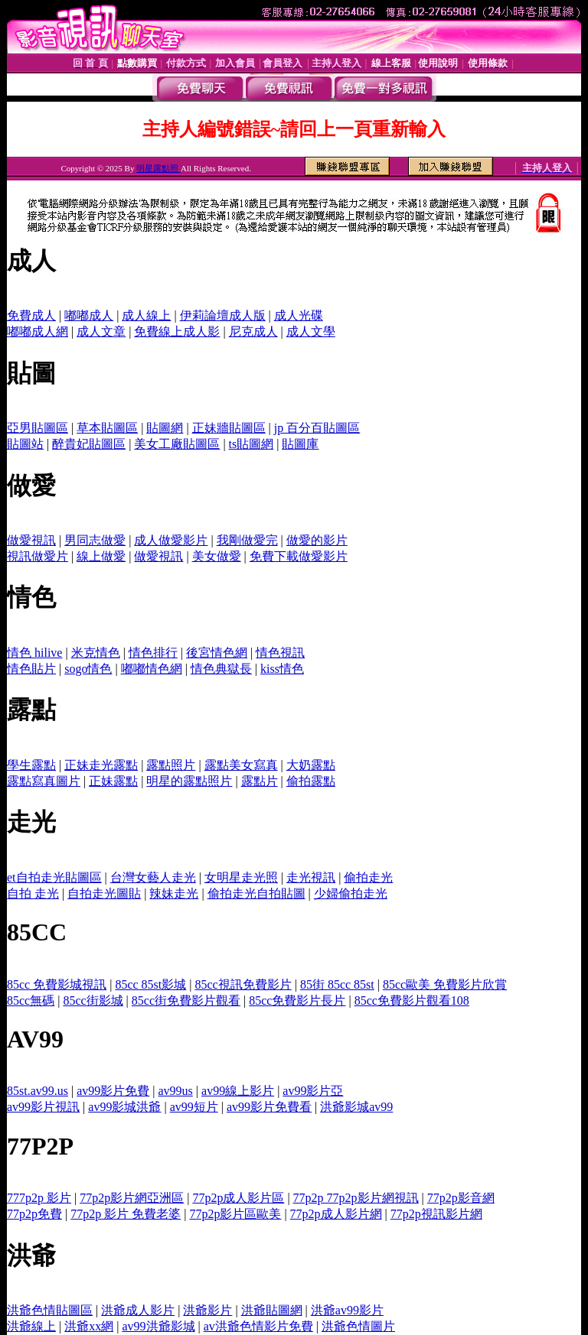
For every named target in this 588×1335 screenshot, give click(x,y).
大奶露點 (310, 764)
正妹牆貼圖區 (229, 427)
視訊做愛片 (37, 556)
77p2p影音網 (461, 1197)
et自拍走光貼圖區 (54, 877)
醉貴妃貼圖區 (89, 443)
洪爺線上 (31, 1326)
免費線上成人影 (177, 331)
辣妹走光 (173, 893)
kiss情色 (282, 668)
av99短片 (194, 1106)
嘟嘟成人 (88, 315)
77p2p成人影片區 (238, 1197)
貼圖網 (164, 427)
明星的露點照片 (189, 781)
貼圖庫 (300, 443)
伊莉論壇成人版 (223, 315)
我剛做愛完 (247, 540)
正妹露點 (113, 781)
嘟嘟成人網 (37, 331)
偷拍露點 (310, 781)
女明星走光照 (241, 877)
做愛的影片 (317, 540)
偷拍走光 (368, 877)
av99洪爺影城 (158, 1326)
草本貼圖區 (107, 427)
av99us (175, 1090)
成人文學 (310, 331)
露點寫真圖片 (43, 781)
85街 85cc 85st (337, 984)
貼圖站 (25, 443)
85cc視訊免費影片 (242, 984)
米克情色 (95, 652)
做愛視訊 (31, 540)
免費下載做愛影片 (299, 556)
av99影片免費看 (269, 1106)
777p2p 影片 (39, 1197)
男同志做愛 (95, 540)
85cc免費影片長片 (297, 1000)
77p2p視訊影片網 (436, 1213)
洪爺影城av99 (356, 1106)
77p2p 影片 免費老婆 (125, 1213)
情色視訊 (280, 652)
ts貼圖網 (251, 443)
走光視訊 (310, 877)
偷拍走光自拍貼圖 (256, 893)
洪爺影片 (207, 1310)
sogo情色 (88, 668)
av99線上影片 (237, 1090)
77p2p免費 (34, 1213)
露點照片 (170, 764)
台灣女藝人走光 (153, 877)
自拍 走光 (33, 893)
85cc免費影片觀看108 (411, 1000)
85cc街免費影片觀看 (186, 1000)
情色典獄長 (221, 668)
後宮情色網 (216, 652)
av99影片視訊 (43, 1106)
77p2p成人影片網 (336, 1213)
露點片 (259, 781)
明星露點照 (158, 168)
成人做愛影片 (170, 540)
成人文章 (101, 331)
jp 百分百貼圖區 (317, 427)
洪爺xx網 (88, 1326)
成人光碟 (298, 315)
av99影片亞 (313, 1090)
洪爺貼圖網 (271, 1310)
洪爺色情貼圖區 (50, 1310)
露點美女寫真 (241, 764)
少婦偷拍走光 (350, 893)
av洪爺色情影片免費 (258, 1326)
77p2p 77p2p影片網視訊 (356, 1197)
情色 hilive (34, 652)
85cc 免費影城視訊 (56, 984)
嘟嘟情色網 (151, 668)
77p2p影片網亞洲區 (132, 1197)
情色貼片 (31, 668)
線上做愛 (101, 556)
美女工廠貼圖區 (177, 443)
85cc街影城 (92, 1000)
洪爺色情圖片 (358, 1326)
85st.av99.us (37, 1090)
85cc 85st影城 (150, 984)
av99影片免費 (113, 1090)
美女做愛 (216, 556)
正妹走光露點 (101, 764)
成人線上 (146, 315)
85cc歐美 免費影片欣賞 (445, 984)
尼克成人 (253, 331)
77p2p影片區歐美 (235, 1213)
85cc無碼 (30, 1000)
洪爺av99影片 (347, 1310)
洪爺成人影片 (138, 1310)
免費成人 (31, 315)
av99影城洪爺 (124, 1106)
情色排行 (153, 652)
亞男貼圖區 (37, 427)
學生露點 (31, 764)
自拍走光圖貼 (104, 893)
